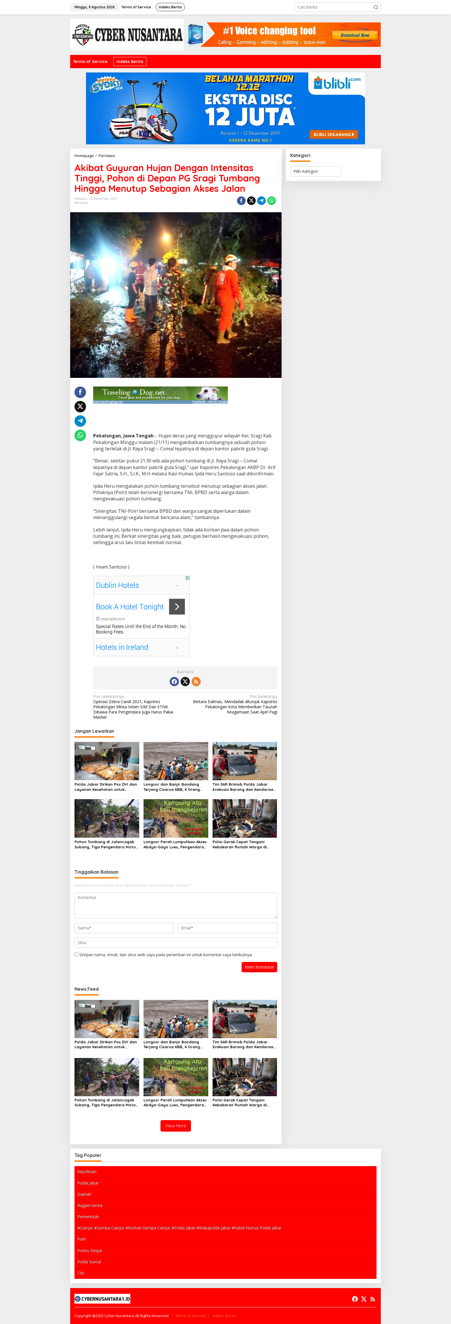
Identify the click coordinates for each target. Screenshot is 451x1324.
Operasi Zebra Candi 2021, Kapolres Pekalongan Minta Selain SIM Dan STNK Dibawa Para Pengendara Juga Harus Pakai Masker (137, 707)
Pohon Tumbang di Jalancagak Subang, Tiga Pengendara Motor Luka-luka (105, 844)
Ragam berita (89, 1205)
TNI (80, 1273)
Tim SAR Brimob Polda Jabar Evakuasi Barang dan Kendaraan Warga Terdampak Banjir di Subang (244, 787)
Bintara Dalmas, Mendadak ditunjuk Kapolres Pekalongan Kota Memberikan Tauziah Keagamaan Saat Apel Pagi (233, 704)
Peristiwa (81, 203)
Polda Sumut (89, 1261)
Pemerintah (88, 1216)
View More (175, 1125)
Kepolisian (86, 1171)
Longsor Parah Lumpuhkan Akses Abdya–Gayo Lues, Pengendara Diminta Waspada (175, 844)
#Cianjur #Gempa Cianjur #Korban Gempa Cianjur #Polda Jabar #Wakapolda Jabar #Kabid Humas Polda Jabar (179, 1228)
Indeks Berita (224, 1315)
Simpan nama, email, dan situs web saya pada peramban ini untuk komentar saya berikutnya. (166, 954)
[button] (376, 7)
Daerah (84, 1194)
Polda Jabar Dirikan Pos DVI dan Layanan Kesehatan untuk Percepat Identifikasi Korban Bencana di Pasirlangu (105, 787)
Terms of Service (190, 1315)
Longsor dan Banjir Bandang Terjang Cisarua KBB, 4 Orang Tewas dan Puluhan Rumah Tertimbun (172, 787)
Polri (81, 1239)
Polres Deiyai (89, 1250)
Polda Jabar (88, 1183)
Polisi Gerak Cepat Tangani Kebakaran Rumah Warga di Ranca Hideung (240, 844)
